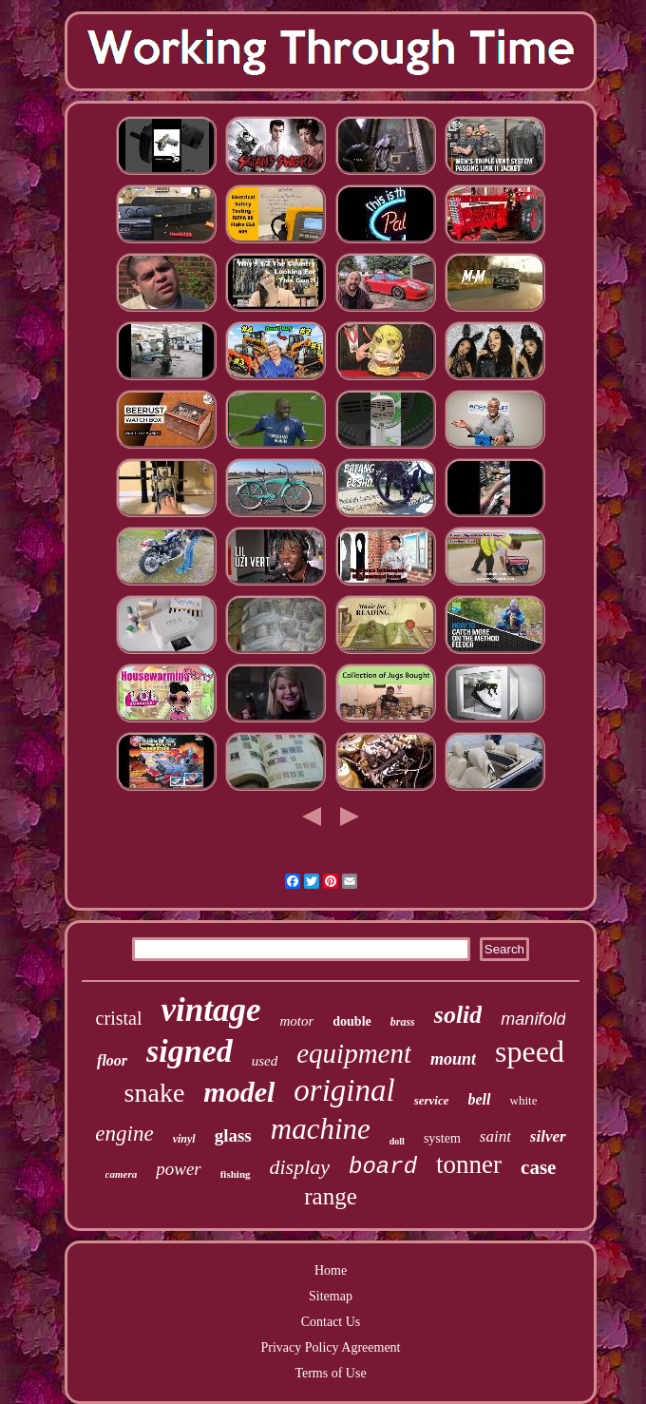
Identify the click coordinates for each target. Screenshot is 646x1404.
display (300, 1167)
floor (112, 1060)
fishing (235, 1174)
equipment (353, 1053)
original (344, 1090)
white (524, 1100)
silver (548, 1136)
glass (233, 1135)
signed (189, 1050)
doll (397, 1141)
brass (402, 1022)
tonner (469, 1164)
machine (320, 1128)
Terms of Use (330, 1373)
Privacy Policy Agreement (331, 1347)
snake (154, 1092)
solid (458, 1015)
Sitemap (330, 1296)
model (239, 1091)
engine (124, 1133)
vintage (210, 1010)
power (178, 1169)
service (431, 1100)
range (330, 1196)
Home (330, 1270)
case (538, 1167)
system (442, 1138)
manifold (533, 1019)
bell (479, 1099)
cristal (119, 1018)
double (351, 1021)
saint (495, 1136)
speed (529, 1051)
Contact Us (331, 1322)
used (265, 1060)
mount (453, 1058)
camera (121, 1174)
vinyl (184, 1138)
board (383, 1167)
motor (296, 1021)
